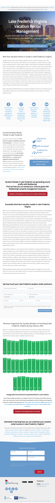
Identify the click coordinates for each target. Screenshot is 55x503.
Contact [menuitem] (29, 501)
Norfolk (36, 432)
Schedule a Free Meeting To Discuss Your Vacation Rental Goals (27, 194)
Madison (31, 434)
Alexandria (32, 430)
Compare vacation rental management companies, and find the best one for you (21, 114)
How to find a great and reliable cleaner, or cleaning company (34, 112)
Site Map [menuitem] (48, 501)
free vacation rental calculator (32, 403)
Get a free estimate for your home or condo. (41, 163)
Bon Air (36, 434)
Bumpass (26, 432)
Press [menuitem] (25, 501)
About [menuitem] (17, 501)
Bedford (41, 434)
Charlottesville (45, 430)
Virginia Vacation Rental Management (14, 430)
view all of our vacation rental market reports (30, 436)
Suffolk (47, 432)
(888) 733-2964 (43, 10)
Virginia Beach (14, 432)
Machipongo (13, 434)
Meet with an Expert (5, 8)
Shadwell (6, 434)
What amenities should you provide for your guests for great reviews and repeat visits (46, 114)
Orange (31, 432)
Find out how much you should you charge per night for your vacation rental (8, 113)
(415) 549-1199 (23, 10)
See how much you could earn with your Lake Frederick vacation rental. (13, 170)
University (25, 434)
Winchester (20, 434)
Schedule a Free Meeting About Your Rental (27, 412)
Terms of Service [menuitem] (42, 501)
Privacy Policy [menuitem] (35, 501)
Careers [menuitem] (21, 501)
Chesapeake (42, 432)
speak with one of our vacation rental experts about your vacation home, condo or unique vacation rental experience (28, 405)
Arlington (38, 430)
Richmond (7, 432)
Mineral (21, 432)
